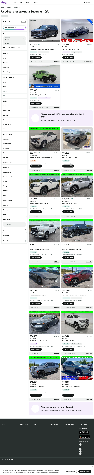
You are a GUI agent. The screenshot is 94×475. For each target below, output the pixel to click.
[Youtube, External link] (80, 449)
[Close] (92, 466)
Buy (15, 2)
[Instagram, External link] (80, 451)
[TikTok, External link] (80, 444)
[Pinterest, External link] (80, 454)
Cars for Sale (9, 7)
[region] (47, 470)
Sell (21, 2)
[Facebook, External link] (80, 447)
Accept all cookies (85, 471)
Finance (36, 2)
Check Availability (35, 57)
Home (2, 7)
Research (28, 2)
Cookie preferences (70, 471)
